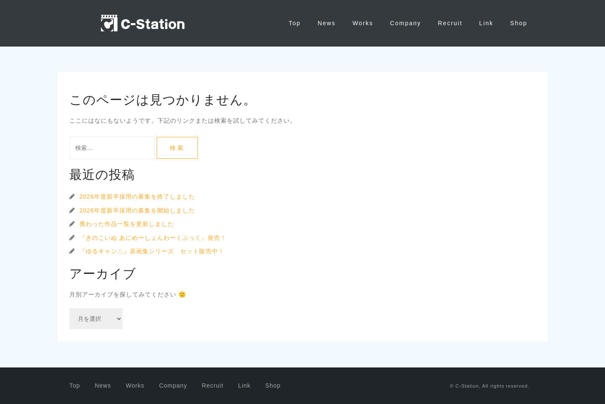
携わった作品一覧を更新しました (126, 223)
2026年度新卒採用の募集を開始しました (137, 210)
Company (405, 23)
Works (362, 23)
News (327, 23)
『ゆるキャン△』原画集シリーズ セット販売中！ (151, 251)
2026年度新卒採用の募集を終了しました (137, 196)
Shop (518, 23)
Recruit (450, 23)
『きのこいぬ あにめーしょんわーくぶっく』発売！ (152, 237)
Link (486, 23)
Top (295, 23)
